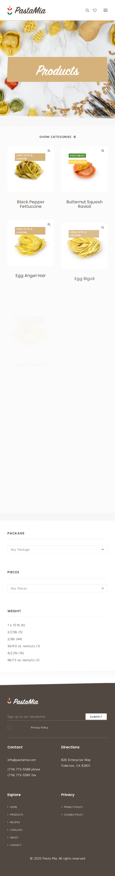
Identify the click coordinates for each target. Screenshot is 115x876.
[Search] (85, 10)
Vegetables (77, 155)
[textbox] (57, 549)
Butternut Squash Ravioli (84, 204)
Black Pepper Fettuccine (31, 204)
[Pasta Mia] (26, 10)
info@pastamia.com (21, 760)
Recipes (15, 822)
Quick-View (49, 151)
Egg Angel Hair (30, 290)
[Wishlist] (93, 10)
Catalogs (16, 829)
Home (13, 807)
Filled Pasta (78, 161)
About (14, 837)
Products (16, 814)
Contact (15, 845)
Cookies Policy (73, 814)
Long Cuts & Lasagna (24, 157)
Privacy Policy (39, 727)
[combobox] (57, 549)
